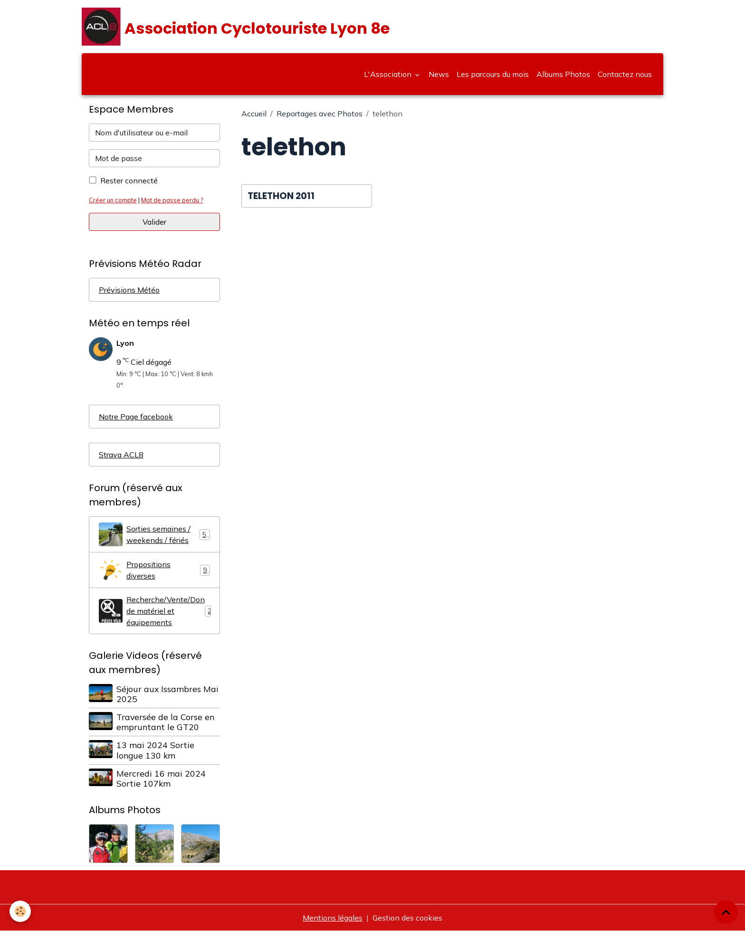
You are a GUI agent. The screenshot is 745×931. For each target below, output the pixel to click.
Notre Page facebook (136, 416)
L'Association (388, 74)
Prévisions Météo (129, 289)
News (439, 74)
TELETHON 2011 (281, 195)
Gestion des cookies (407, 917)
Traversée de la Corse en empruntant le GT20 (165, 722)
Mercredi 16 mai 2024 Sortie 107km (161, 778)
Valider (154, 222)
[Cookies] (20, 911)
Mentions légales (333, 917)
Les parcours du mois (493, 74)
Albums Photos (563, 74)
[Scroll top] (726, 912)
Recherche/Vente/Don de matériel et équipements (155, 611)
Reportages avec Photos (320, 113)
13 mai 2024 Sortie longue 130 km (155, 750)
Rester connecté (129, 180)
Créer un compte (113, 200)
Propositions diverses (154, 570)
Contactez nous (625, 74)
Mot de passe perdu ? (172, 200)
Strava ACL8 (121, 454)
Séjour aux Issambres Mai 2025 (167, 694)
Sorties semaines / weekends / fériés (154, 534)
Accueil (254, 113)
